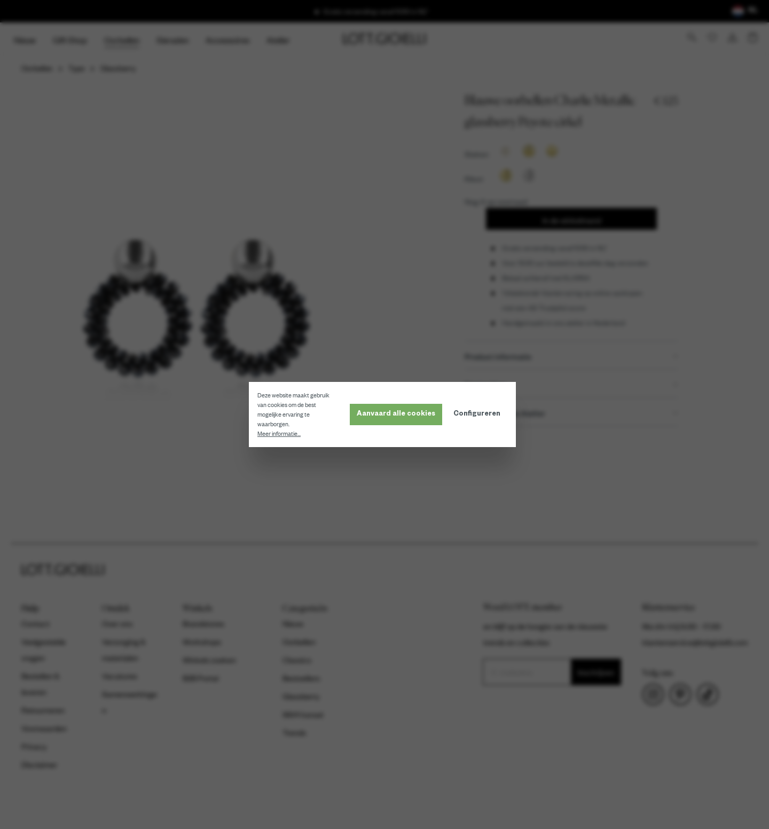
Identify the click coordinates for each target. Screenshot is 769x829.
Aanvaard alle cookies (398, 414)
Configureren (479, 414)
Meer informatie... (281, 433)
